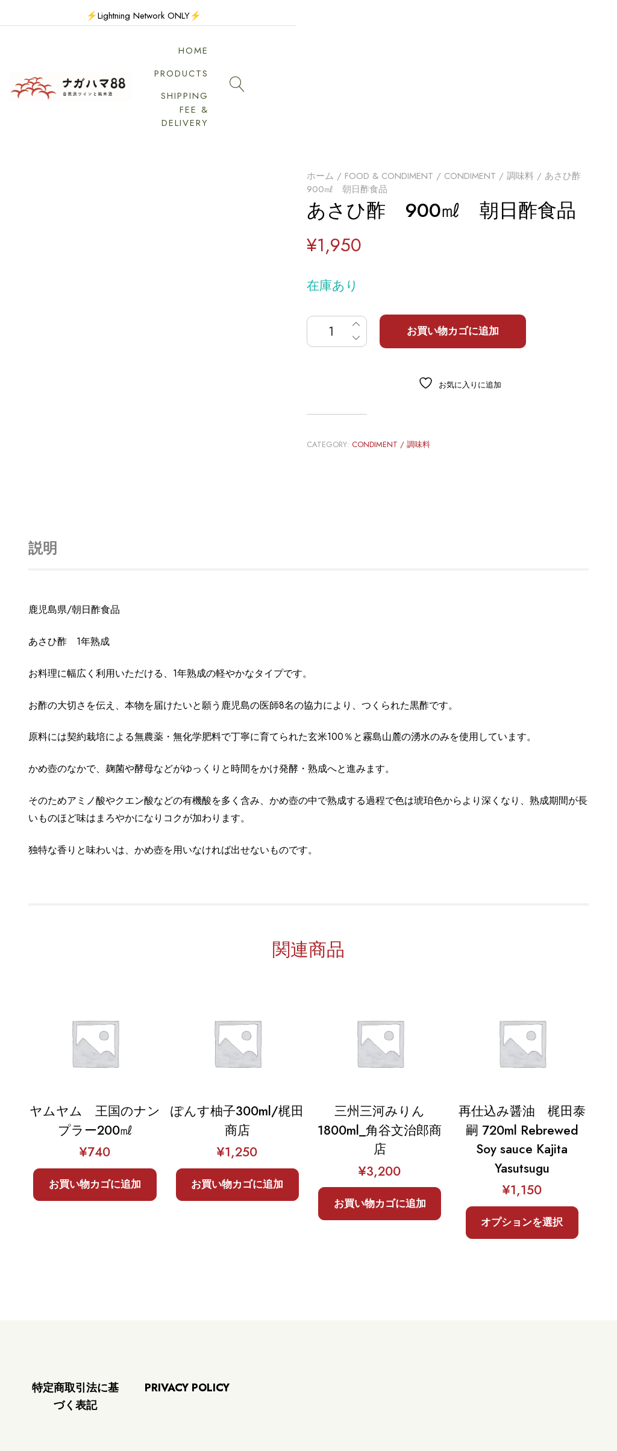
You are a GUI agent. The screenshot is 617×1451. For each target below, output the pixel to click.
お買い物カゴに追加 (453, 275)
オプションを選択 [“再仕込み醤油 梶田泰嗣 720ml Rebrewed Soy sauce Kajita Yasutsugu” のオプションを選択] (522, 1166)
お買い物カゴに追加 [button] (95, 1128)
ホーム (320, 120)
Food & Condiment (389, 120)
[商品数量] (337, 276)
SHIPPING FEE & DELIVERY (435, 59)
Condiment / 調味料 (489, 120)
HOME (249, 59)
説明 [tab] (42, 492)
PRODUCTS (316, 59)
